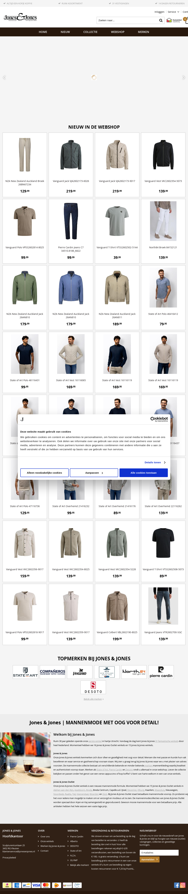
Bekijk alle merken (93, 699)
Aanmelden (147, 859)
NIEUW (65, 32)
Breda (89, 789)
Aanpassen (94, 472)
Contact (44, 850)
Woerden (94, 794)
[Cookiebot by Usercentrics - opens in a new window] (153, 419)
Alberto (74, 841)
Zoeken (160, 20)
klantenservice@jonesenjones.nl (19, 851)
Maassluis (160, 789)
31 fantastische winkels (166, 741)
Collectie (90, 32)
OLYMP (74, 860)
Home (43, 32)
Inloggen (159, 11)
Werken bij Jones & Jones (53, 846)
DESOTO (74, 846)
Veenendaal (82, 794)
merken (148, 765)
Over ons (45, 836)
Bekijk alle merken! (79, 865)
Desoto (129, 769)
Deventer (132, 789)
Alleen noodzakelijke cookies (44, 472)
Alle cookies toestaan (143, 472)
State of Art (102, 769)
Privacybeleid (9, 857)
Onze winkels (47, 841)
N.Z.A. (73, 855)
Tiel (74, 794)
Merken (143, 32)
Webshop (117, 32)
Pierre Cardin (115, 769)
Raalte (68, 794)
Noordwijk (58, 794)
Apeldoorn (79, 789)
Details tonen (153, 462)
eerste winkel (95, 741)
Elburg (141, 789)
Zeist (104, 794)
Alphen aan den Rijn (63, 789)
